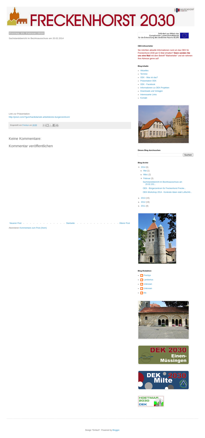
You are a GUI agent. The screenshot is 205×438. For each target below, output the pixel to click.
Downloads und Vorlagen (151, 91)
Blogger (115, 430)
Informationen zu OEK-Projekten (154, 88)
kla (145, 293)
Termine (144, 74)
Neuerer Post (16, 223)
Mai (145, 171)
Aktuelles (144, 70)
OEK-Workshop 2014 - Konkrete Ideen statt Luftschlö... (167, 192)
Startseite (70, 223)
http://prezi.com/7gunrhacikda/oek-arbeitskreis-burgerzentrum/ (39, 117)
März (145, 174)
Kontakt (143, 98)
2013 (143, 198)
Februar (147, 178)
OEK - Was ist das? (149, 77)
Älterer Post (124, 223)
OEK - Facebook (147, 84)
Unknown (148, 284)
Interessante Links (148, 94)
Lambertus (148, 280)
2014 (143, 167)
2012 (143, 202)
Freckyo (147, 275)
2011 (143, 206)
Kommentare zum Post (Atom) (33, 228)
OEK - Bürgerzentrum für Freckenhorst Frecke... (164, 188)
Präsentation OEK (148, 81)
